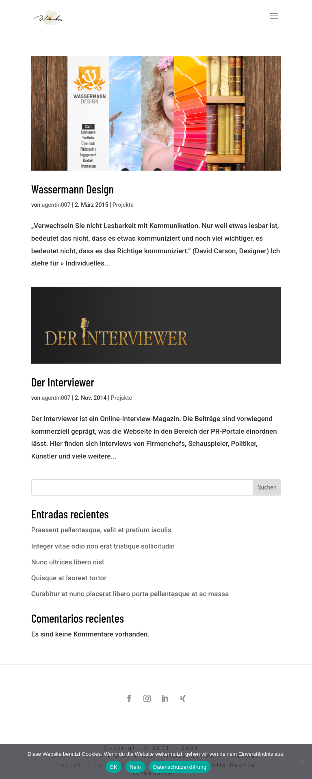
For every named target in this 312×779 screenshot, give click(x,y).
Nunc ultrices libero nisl (67, 562)
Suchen (267, 487)
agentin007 (56, 205)
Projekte (123, 205)
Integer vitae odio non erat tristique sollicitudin (103, 546)
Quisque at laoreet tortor (68, 578)
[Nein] (302, 761)
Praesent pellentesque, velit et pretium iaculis (101, 530)
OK (113, 767)
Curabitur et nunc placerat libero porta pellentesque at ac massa (130, 594)
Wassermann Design (72, 189)
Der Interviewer (62, 382)
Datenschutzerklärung (179, 767)
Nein (135, 767)
